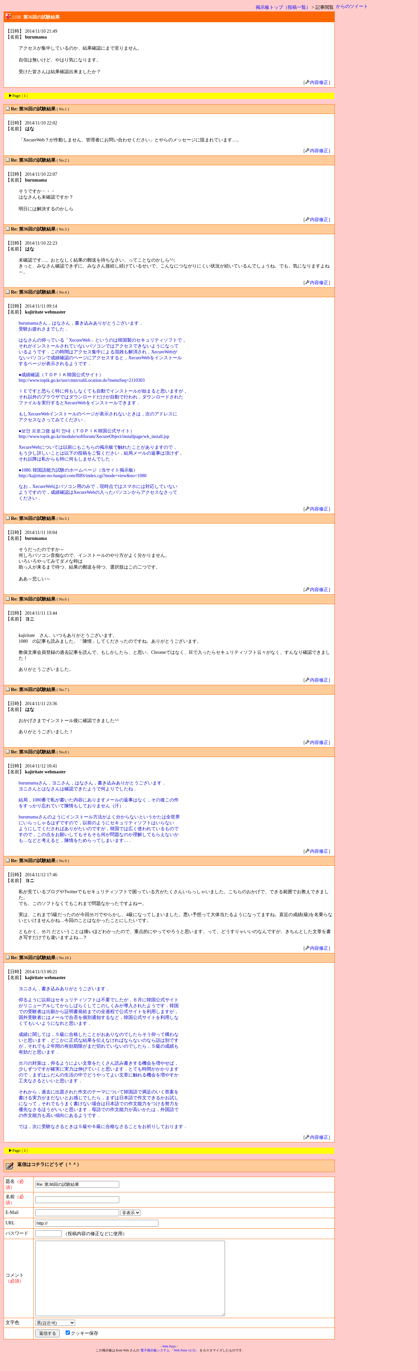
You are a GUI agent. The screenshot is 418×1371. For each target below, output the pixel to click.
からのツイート (352, 6)
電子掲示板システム (155, 1365)
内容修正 (316, 82)
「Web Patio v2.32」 (184, 1365)
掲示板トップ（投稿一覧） (283, 7)
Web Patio (169, 1361)
